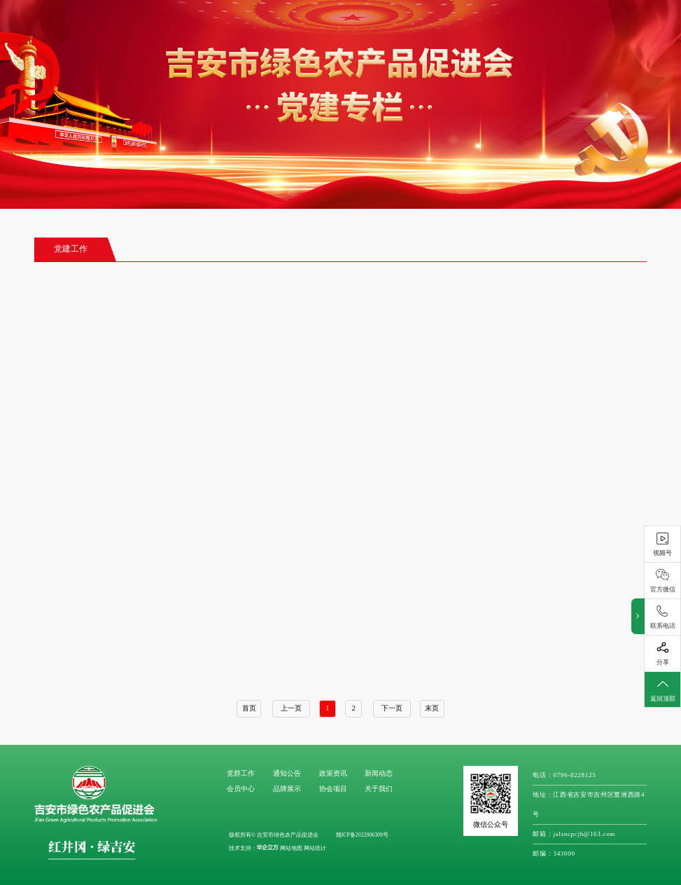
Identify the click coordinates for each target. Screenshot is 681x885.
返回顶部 (662, 690)
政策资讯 (333, 773)
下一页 (391, 708)
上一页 (291, 708)
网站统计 (315, 848)
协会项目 (333, 789)
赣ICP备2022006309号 (362, 835)
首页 (249, 708)
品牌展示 (287, 789)
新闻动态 (379, 773)
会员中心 (241, 789)
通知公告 (287, 773)
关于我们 (379, 789)
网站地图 (291, 848)
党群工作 (241, 773)
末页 (432, 708)
